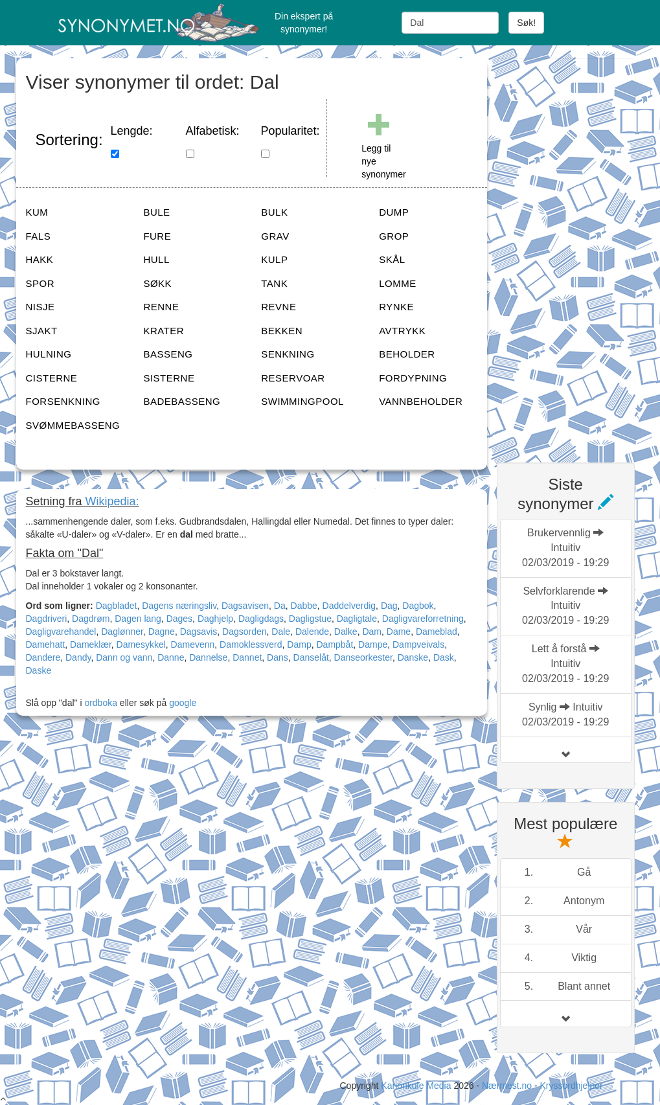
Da (280, 605)
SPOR (40, 283)
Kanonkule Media (417, 1085)
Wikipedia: (112, 501)
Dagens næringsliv (179, 605)
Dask (443, 657)
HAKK (40, 259)
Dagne (161, 631)
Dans (277, 657)
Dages (179, 618)
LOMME (397, 283)
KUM (37, 212)
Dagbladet (116, 605)
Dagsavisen (245, 605)
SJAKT (42, 330)
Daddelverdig (349, 605)
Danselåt (311, 657)
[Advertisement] (578, 252)
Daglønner (122, 631)
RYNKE (396, 306)
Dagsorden (244, 631)
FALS (38, 236)
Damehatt (45, 644)
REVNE (278, 306)
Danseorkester (363, 657)
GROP (394, 236)
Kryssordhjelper (571, 1085)
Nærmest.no (507, 1085)
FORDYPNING (413, 377)
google (182, 703)
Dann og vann (124, 657)
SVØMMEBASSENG (73, 425)
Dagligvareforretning (423, 618)
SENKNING (287, 353)
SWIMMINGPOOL (302, 401)
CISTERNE (52, 377)
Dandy (78, 657)
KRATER (163, 330)
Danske (413, 657)
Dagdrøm (90, 618)
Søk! (526, 22)
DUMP (394, 212)
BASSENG (167, 353)
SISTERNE (168, 377)
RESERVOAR (292, 377)
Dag (389, 605)
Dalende (312, 631)
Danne (170, 657)
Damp (299, 644)
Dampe (372, 644)
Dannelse (208, 657)
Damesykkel (141, 644)
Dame (399, 631)
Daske (39, 670)
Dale (280, 631)
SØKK (157, 283)
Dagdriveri (46, 618)
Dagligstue (310, 618)
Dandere (43, 657)
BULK (274, 212)
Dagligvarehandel (61, 631)
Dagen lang (138, 618)
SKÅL (392, 259)
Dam (371, 631)
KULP (274, 259)
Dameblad (436, 631)
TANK (274, 283)
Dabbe (304, 605)
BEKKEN (281, 330)
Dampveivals (418, 644)
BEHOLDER (407, 353)
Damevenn (193, 644)
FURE (157, 236)
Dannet (247, 657)
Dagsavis (199, 631)
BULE (156, 212)
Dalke (346, 631)
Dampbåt (334, 644)
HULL (156, 259)
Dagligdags (261, 618)
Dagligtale (357, 618)
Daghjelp (215, 618)
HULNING (49, 353)
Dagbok (417, 605)
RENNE (161, 306)
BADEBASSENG (181, 401)
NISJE (40, 306)
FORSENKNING (63, 401)
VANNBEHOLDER (420, 401)
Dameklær (90, 644)
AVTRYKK (402, 330)
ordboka (99, 703)
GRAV (275, 236)
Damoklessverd (251, 644)
